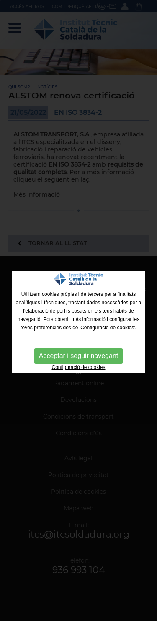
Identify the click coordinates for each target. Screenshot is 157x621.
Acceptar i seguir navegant (78, 355)
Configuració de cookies (78, 367)
